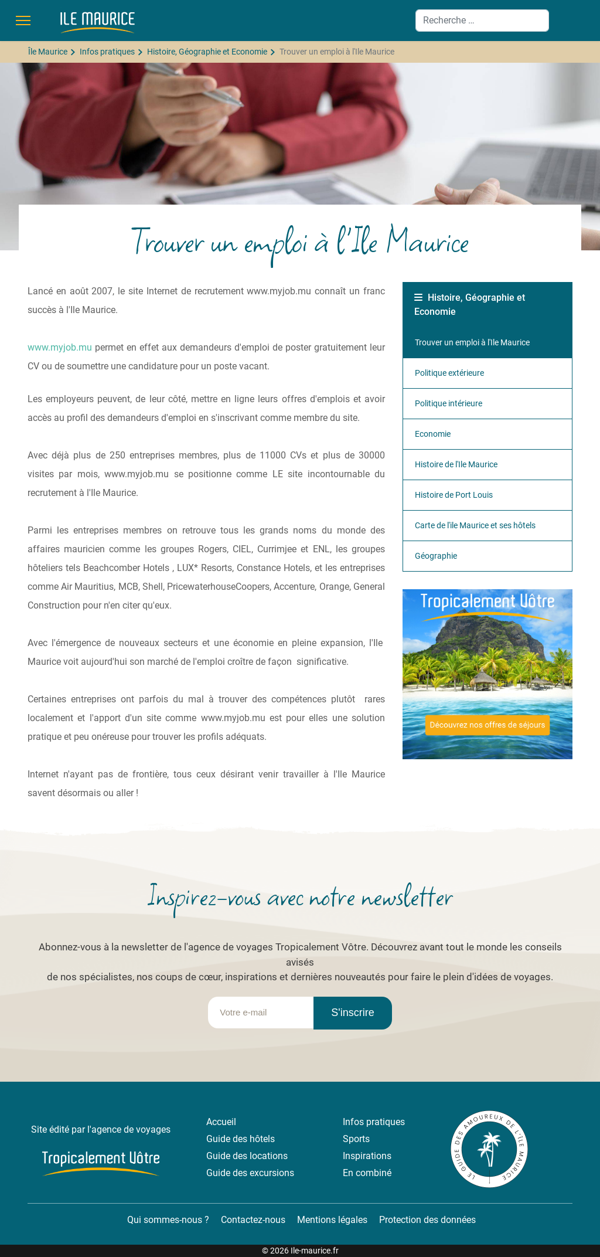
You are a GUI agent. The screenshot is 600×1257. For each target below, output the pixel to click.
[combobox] (482, 20)
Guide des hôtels (240, 1138)
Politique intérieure (448, 403)
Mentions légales (332, 1219)
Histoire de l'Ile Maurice (456, 464)
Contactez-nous (253, 1219)
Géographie (436, 555)
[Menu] (23, 20)
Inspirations (367, 1155)
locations (269, 1155)
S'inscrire (352, 1012)
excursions (272, 1172)
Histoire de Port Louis (454, 495)
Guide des (228, 1155)
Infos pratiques (374, 1121)
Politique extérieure (449, 373)
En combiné (367, 1172)
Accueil (221, 1121)
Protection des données (427, 1219)
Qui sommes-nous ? (167, 1219)
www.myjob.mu (60, 347)
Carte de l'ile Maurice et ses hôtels (475, 525)
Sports (356, 1138)
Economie (433, 434)
